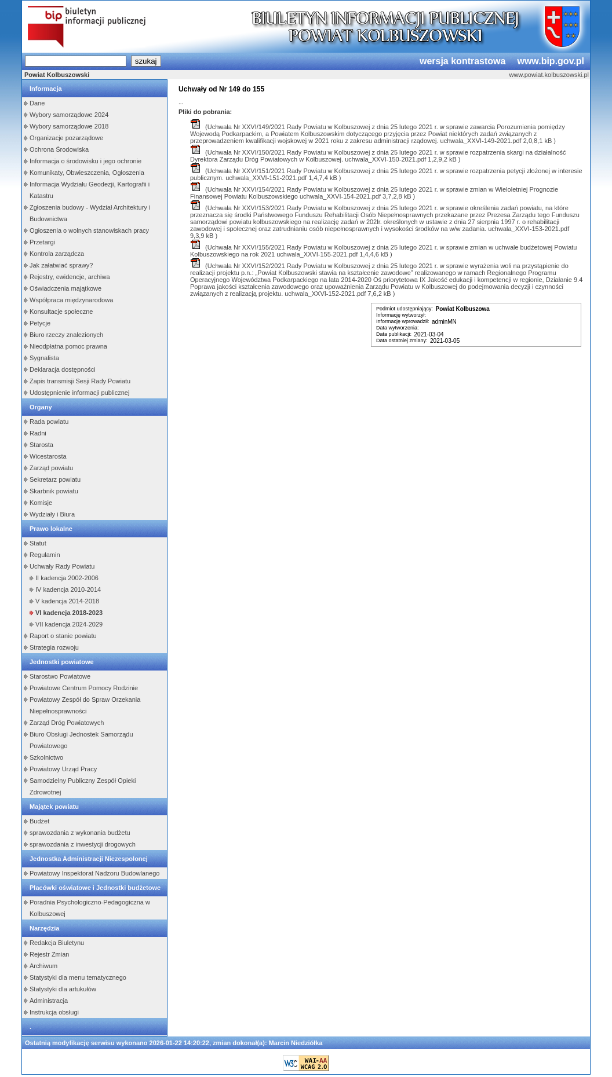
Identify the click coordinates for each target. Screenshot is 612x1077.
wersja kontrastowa (463, 61)
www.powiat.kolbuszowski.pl (549, 74)
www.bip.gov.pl (550, 61)
